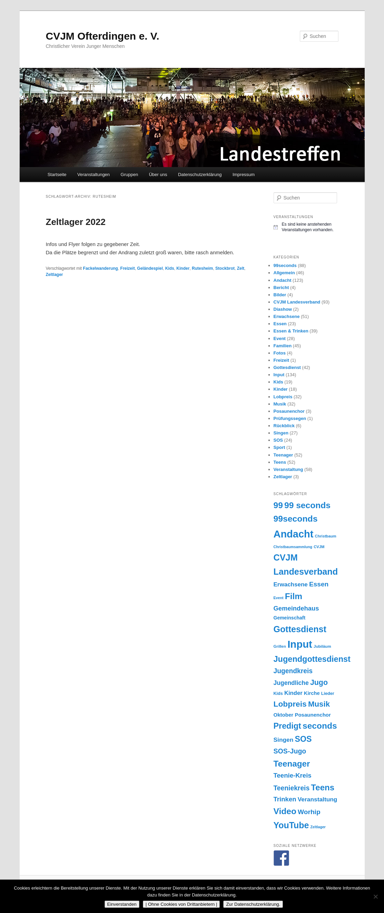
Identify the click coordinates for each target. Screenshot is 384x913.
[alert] (306, 227)
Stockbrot (225, 268)
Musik (280, 404)
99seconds (285, 265)
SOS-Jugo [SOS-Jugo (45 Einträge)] (290, 751)
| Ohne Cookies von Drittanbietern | (181, 904)
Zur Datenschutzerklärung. (253, 904)
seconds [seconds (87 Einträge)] (320, 725)
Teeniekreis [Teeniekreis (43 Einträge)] (292, 788)
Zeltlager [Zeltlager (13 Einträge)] (318, 827)
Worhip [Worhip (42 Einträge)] (309, 811)
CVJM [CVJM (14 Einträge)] (319, 547)
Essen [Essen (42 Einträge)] (318, 584)
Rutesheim (202, 268)
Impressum (244, 174)
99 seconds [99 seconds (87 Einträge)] (307, 505)
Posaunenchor (289, 411)
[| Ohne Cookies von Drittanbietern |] (375, 896)
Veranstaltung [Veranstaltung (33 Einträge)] (317, 799)
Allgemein (284, 272)
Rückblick (284, 425)
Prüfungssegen (290, 418)
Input (279, 374)
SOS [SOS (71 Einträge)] (303, 739)
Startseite (57, 174)
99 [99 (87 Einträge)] (278, 505)
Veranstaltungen (93, 174)
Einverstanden (122, 904)
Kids (169, 268)
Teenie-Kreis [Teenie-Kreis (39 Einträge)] (293, 775)
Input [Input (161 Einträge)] (299, 644)
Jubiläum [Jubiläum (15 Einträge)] (322, 646)
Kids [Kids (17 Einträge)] (278, 693)
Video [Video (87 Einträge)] (285, 811)
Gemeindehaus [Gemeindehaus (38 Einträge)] (296, 608)
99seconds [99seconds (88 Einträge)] (296, 518)
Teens (280, 462)
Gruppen (129, 174)
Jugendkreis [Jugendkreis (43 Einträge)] (293, 671)
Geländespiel (150, 268)
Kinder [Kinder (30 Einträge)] (293, 693)
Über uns (158, 174)
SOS (278, 440)
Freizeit (127, 268)
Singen (281, 432)
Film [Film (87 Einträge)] (294, 596)
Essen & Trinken (291, 331)
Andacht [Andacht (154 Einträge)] (294, 534)
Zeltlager (54, 274)
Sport (279, 447)
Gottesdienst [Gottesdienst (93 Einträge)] (300, 629)
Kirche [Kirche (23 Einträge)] (312, 693)
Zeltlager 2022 (76, 222)
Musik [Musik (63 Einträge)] (319, 704)
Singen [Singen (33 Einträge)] (284, 739)
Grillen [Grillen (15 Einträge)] (280, 646)
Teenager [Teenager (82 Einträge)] (292, 763)
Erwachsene (287, 316)
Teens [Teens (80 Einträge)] (322, 787)
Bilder (280, 294)
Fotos (280, 353)
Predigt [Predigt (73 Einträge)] (287, 725)
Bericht (281, 287)
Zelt (240, 268)
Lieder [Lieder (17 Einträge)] (327, 693)
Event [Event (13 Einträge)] (279, 598)
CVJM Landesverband (297, 302)
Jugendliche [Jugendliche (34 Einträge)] (291, 682)
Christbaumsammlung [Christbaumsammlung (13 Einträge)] (293, 547)
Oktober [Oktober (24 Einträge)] (284, 715)
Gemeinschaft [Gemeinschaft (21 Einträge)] (290, 617)
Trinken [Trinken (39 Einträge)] (285, 799)
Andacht (283, 280)
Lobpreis (283, 396)
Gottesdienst (287, 367)
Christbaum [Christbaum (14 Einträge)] (325, 536)
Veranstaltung (288, 469)
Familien (283, 345)
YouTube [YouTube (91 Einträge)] (291, 825)
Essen (280, 323)
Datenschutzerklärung (199, 174)
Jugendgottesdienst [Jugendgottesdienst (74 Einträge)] (312, 659)
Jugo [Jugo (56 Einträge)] (319, 682)
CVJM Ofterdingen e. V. (102, 36)
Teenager (283, 455)
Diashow (283, 309)
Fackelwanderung (100, 268)
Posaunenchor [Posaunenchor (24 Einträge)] (313, 715)
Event (280, 338)
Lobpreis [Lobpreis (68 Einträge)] (290, 703)
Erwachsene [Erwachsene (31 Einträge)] (291, 584)
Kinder (182, 268)
